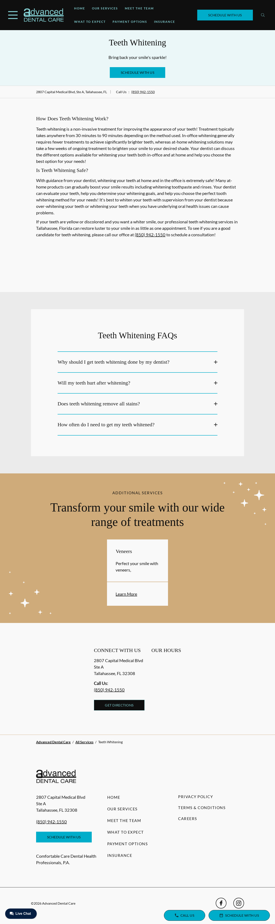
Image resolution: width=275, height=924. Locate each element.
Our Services (105, 8)
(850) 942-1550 (143, 92)
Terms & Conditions (202, 807)
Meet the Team (139, 8)
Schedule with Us (225, 15)
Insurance (164, 21)
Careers (187, 818)
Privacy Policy (195, 796)
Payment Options (130, 21)
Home (79, 8)
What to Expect (90, 21)
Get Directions (119, 705)
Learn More (126, 593)
